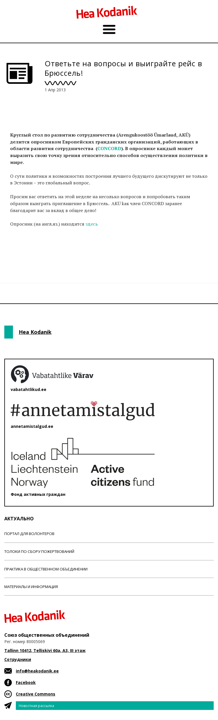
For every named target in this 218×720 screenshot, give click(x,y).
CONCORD (109, 148)
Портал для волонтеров (29, 533)
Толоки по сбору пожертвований (39, 551)
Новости (20, 253)
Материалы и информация (31, 586)
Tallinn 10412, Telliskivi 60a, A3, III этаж (45, 650)
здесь (92, 224)
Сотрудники (17, 659)
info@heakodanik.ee (37, 671)
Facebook (26, 682)
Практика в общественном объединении (46, 569)
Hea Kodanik (35, 331)
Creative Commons (35, 694)
